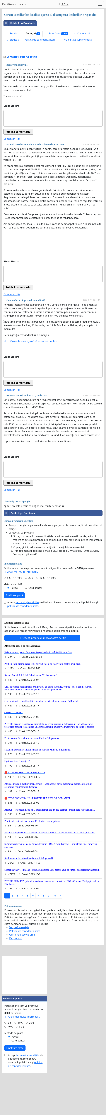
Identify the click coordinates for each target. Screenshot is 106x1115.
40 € (42, 620)
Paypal (14, 630)
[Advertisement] (53, 71)
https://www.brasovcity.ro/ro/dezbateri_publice (30, 383)
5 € (8, 620)
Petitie (11, 33)
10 (54, 938)
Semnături (56, 33)
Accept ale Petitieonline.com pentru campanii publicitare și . (52, 646)
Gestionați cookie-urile (22, 977)
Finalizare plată (14, 637)
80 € (53, 620)
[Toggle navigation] (100, 4)
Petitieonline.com (15, 4)
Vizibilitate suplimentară (76, 39)
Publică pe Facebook (19, 23)
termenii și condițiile (27, 644)
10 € (19, 620)
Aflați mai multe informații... (21, 614)
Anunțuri (31, 33)
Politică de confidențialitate (39, 39)
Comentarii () (11, 181)
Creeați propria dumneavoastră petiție (42, 680)
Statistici (12, 39)
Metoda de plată (13, 626)
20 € (30, 620)
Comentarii (81, 33)
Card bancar (35, 630)
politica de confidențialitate (22, 648)
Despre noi (15, 980)
